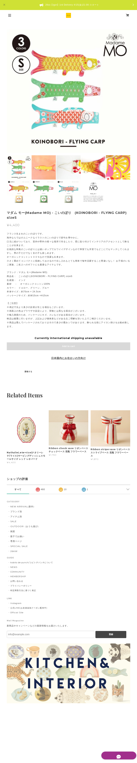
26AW (13, 551)
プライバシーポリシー (21, 585)
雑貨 (12, 531)
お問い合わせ (16, 581)
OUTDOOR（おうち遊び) (24, 526)
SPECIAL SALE (19, 546)
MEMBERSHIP (18, 576)
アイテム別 (16, 516)
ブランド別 (16, 511)
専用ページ (16, 541)
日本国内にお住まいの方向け (68, 358)
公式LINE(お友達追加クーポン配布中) (28, 608)
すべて (17, 489)
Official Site (16, 612)
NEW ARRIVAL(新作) (22, 506)
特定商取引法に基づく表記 (23, 590)
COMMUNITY (17, 572)
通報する (28, 371)
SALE (13, 521)
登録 (111, 634)
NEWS (13, 567)
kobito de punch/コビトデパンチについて (31, 562)
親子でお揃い (17, 536)
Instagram (16, 603)
